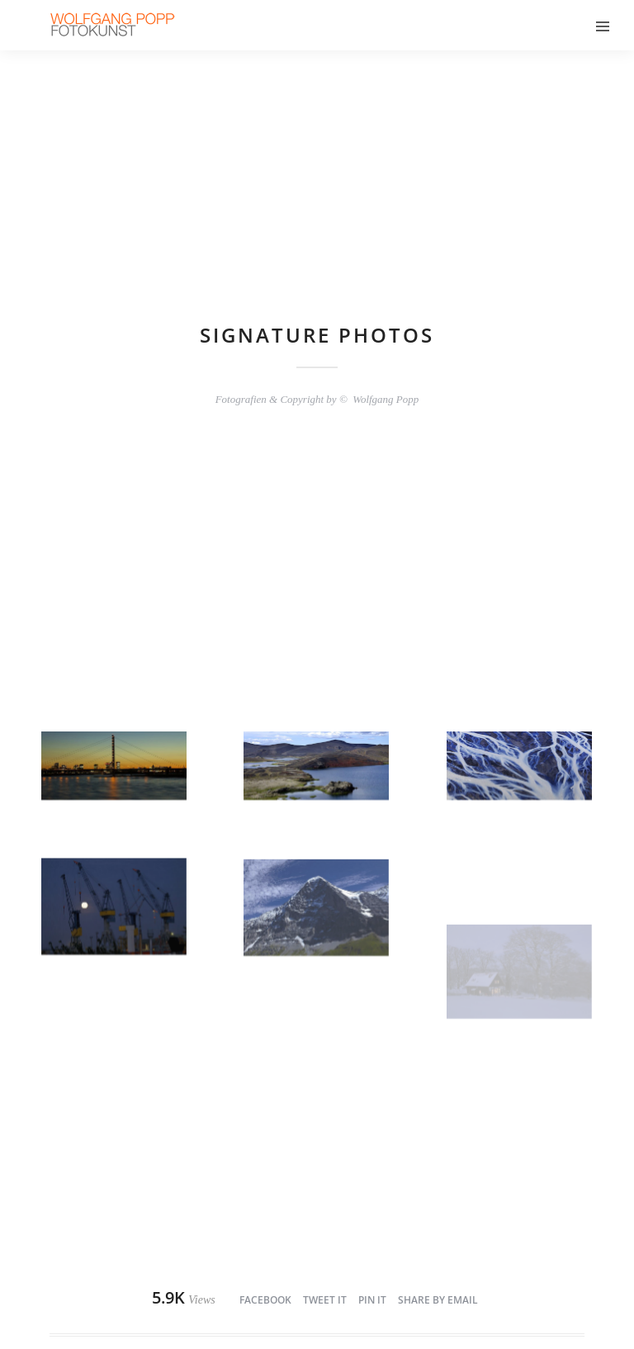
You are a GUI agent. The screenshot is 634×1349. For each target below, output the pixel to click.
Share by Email (438, 1300)
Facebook (265, 1300)
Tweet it (325, 1300)
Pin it (372, 1300)
